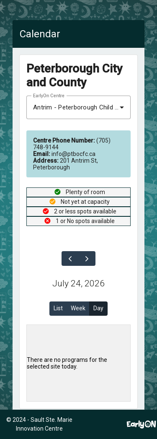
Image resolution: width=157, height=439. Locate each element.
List (58, 308)
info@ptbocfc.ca (64, 154)
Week (78, 308)
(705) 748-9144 (72, 144)
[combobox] (78, 107)
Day (98, 308)
